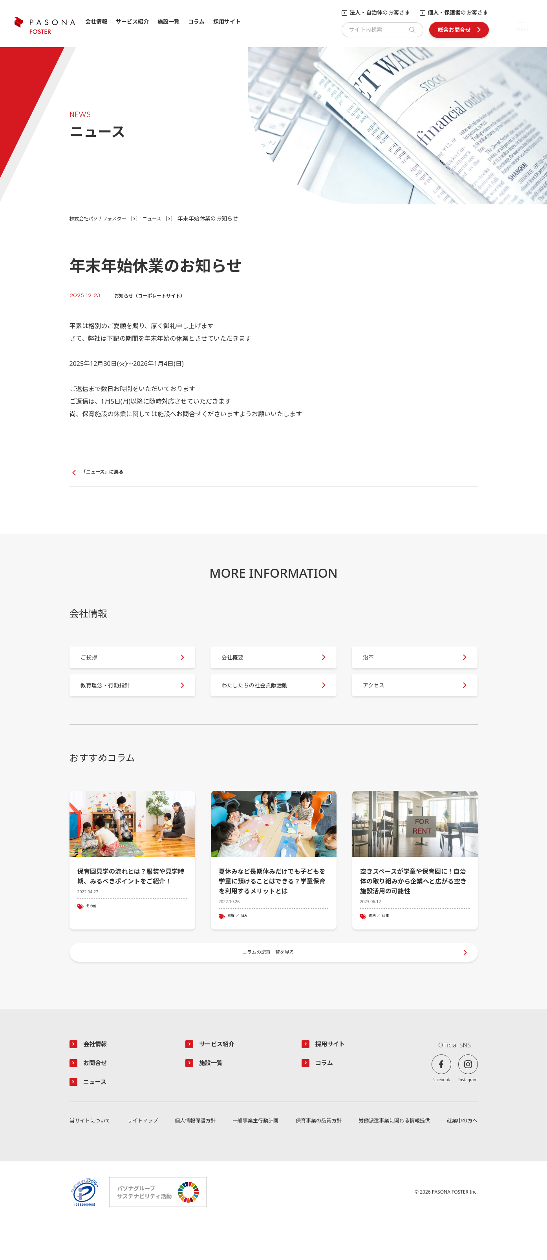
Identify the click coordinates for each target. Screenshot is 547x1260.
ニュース (163, 218)
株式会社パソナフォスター (102, 218)
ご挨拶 (94, 664)
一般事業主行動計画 (254, 1157)
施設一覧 (168, 21)
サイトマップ (142, 1157)
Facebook (441, 1113)
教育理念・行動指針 (113, 700)
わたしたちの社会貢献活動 (264, 700)
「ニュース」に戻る (105, 472)
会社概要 (238, 664)
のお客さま (379, 12)
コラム (196, 21)
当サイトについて (91, 1157)
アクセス (380, 700)
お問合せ (97, 1098)
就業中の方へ (461, 1157)
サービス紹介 (132, 21)
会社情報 (96, 21)
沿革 (374, 664)
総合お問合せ (454, 29)
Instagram (467, 1113)
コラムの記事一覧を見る (269, 982)
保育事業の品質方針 (317, 1157)
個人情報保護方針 (194, 1157)
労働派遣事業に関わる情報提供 (393, 1157)
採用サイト (227, 21)
